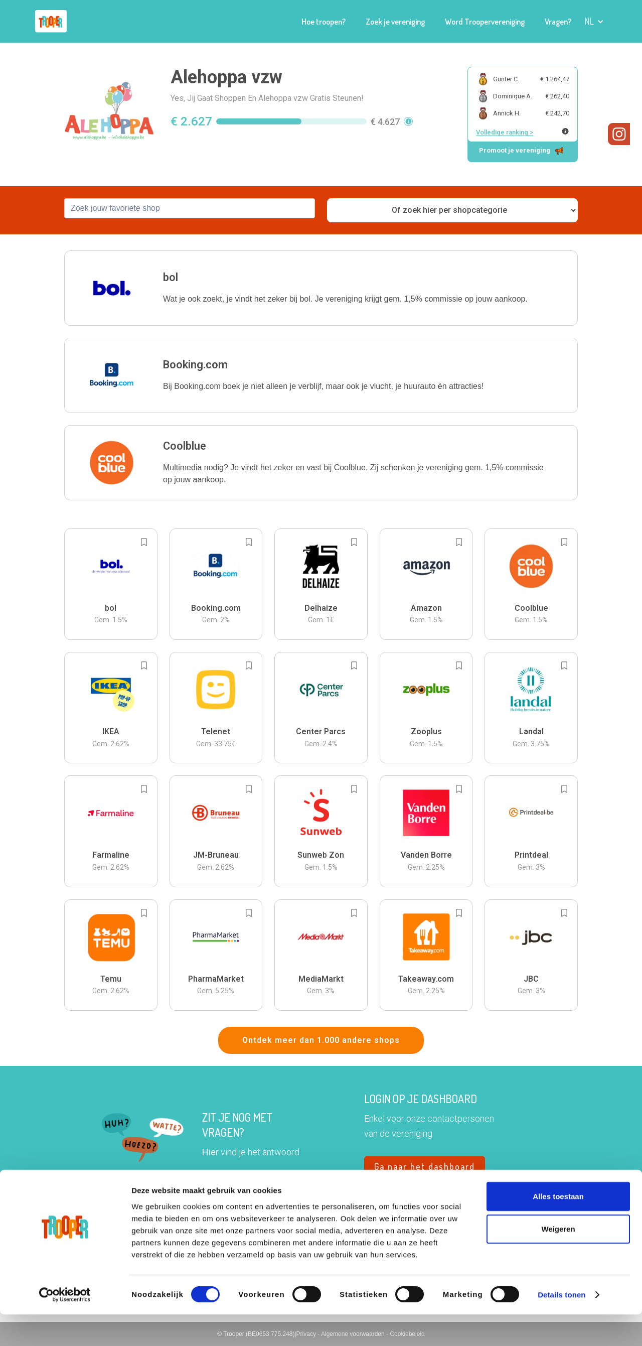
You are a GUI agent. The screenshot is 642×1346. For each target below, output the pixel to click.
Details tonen (561, 1326)
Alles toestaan (558, 1227)
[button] (594, 21)
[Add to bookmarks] (144, 542)
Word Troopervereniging (485, 22)
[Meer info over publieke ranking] (565, 131)
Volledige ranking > (504, 132)
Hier (210, 1152)
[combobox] (189, 208)
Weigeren (558, 1260)
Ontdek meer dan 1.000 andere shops (321, 1040)
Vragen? (558, 22)
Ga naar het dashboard (424, 1166)
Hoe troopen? (323, 22)
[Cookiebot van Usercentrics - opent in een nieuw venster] (65, 1326)
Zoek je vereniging (395, 22)
